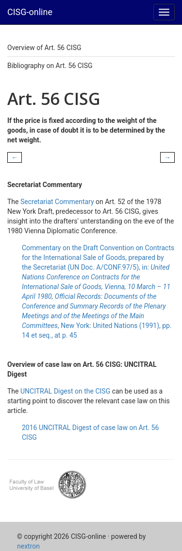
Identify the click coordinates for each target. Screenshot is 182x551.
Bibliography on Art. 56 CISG (50, 65)
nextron (28, 546)
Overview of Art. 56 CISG (44, 48)
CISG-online (29, 12)
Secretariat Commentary (57, 202)
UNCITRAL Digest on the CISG (65, 391)
